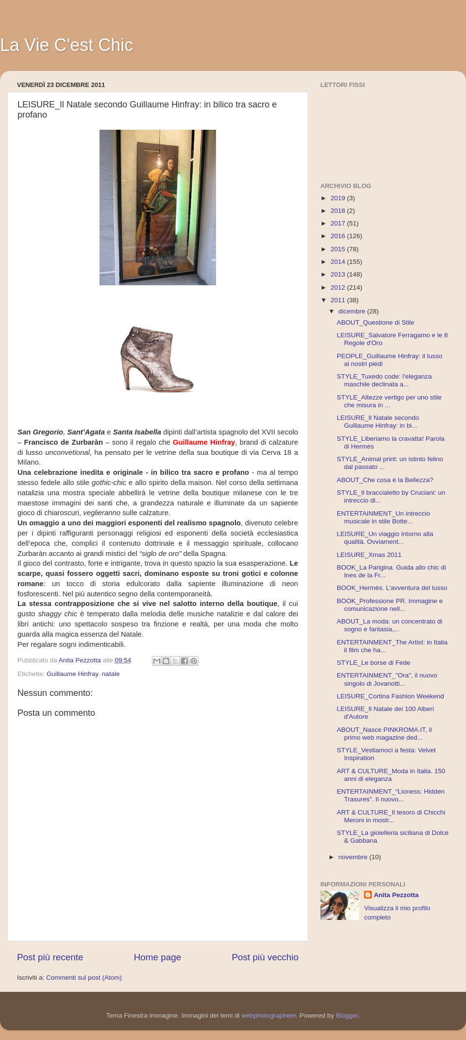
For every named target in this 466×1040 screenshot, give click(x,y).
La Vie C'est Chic (66, 45)
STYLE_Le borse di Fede (374, 662)
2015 (339, 249)
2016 (339, 236)
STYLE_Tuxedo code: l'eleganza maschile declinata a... (384, 380)
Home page (158, 957)
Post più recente (50, 957)
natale (111, 673)
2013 (339, 274)
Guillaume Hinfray (72, 673)
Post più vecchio (265, 957)
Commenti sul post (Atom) (84, 977)
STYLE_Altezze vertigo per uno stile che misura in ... (389, 401)
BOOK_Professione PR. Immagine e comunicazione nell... (390, 604)
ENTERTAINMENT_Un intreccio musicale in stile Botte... (383, 517)
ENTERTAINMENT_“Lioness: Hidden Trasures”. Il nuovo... (391, 795)
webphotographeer (269, 1015)
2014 (339, 261)
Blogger (347, 1015)
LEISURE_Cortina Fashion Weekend (390, 696)
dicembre (352, 311)
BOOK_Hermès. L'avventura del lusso (392, 587)
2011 (339, 300)
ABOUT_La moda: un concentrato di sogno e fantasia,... (390, 625)
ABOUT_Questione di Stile (376, 322)
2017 (339, 223)
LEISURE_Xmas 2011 (369, 554)
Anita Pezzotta (396, 895)
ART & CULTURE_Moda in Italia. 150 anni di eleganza (391, 774)
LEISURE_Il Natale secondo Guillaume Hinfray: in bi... (378, 421)
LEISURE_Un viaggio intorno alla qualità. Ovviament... (385, 537)
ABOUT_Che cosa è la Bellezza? (385, 480)
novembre (353, 857)
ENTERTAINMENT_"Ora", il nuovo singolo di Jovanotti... (387, 679)
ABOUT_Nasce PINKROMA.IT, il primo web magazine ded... (384, 733)
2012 (339, 287)
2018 (339, 210)
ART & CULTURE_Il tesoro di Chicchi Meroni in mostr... (391, 816)
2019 (339, 198)
